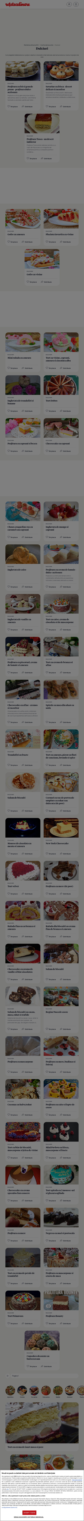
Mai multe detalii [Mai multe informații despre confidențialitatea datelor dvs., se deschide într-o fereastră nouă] (77, 1480)
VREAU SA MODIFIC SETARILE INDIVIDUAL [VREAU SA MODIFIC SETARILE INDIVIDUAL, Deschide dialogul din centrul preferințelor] (29, 1517)
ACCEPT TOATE (29, 1513)
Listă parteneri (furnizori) (9, 1507)
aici (8, 1489)
